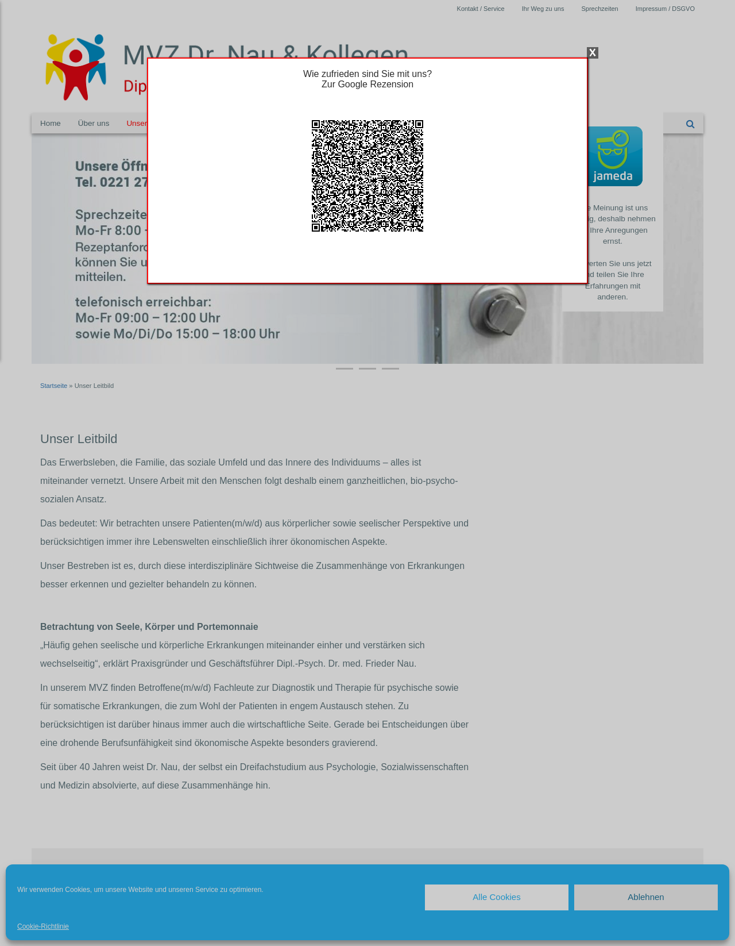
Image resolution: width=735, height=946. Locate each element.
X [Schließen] (592, 53)
